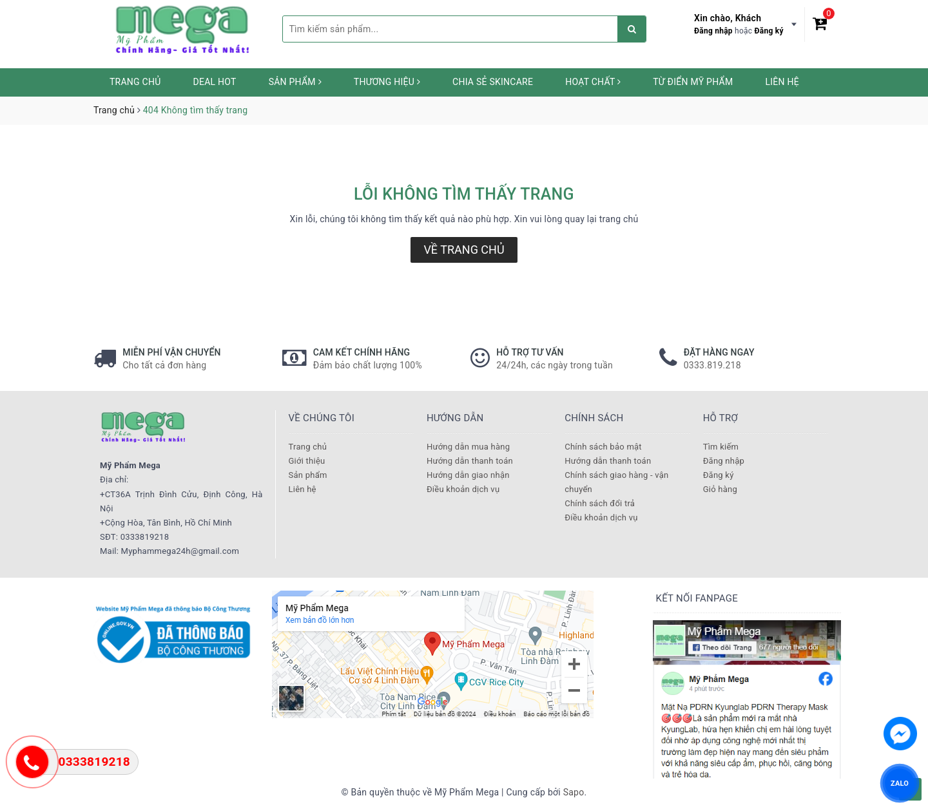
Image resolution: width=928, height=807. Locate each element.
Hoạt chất (593, 82)
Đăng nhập (713, 30)
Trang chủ (135, 82)
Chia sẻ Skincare (492, 82)
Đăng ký (769, 30)
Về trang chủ (463, 249)
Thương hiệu (387, 82)
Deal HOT (215, 82)
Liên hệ (781, 82)
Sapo (574, 792)
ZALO (900, 783)
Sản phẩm (295, 82)
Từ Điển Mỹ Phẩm (693, 82)
